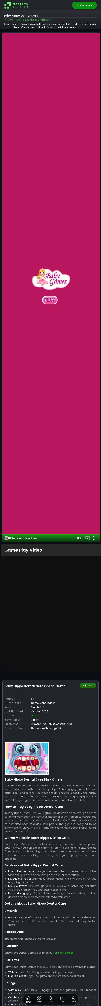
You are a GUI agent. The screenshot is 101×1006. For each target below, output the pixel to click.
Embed (88, 659)
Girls (33, 689)
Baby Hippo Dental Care (21, 512)
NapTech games (63, 926)
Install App (84, 5)
